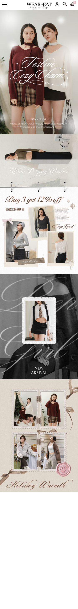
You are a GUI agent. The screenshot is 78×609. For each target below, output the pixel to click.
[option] (39, 72)
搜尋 (64, 4)
